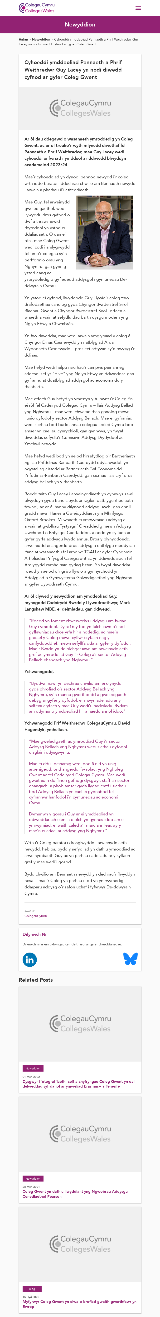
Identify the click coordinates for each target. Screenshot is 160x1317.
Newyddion (41, 39)
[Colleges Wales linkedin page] (30, 959)
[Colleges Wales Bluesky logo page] (130, 958)
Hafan (23, 39)
